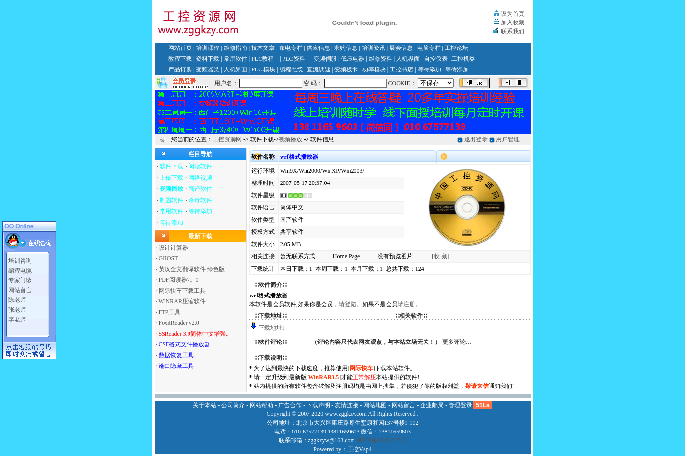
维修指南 (235, 48)
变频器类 (207, 69)
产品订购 (180, 69)
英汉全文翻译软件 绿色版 (192, 269)
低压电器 (352, 58)
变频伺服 (325, 58)
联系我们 (512, 31)
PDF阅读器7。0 (179, 279)
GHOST (168, 258)
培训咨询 (20, 259)
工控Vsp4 (359, 449)
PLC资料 (294, 58)
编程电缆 (291, 69)
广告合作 (290, 405)
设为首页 (512, 13)
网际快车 (361, 368)
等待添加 (429, 69)
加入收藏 (512, 22)
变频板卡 (346, 69)
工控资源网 (227, 139)
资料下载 (207, 58)
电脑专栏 (429, 48)
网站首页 (180, 48)
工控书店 (401, 69)
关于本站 (204, 405)
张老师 (17, 308)
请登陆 (347, 304)
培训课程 (207, 48)
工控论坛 (456, 48)
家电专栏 (291, 48)
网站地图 (375, 405)
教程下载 (180, 58)
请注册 (406, 304)
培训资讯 (373, 48)
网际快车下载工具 (182, 290)
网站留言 (20, 288)
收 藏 (440, 256)
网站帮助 (261, 405)
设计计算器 (173, 247)
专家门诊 (20, 278)
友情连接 (346, 405)
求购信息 (345, 48)
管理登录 (460, 405)
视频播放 (290, 139)
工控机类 (463, 58)
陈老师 (17, 298)
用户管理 (508, 139)
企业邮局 (432, 405)
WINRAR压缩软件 (182, 301)
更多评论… (457, 342)
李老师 (17, 318)
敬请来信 (477, 386)
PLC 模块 (263, 69)
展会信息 (401, 48)
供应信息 (318, 48)
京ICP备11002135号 (381, 440)
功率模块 (374, 69)
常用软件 (235, 58)
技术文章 (263, 48)
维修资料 (380, 58)
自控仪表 (436, 58)
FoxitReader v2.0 (179, 322)
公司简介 (233, 405)
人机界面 (408, 58)
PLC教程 (262, 58)
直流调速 (319, 69)
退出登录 (476, 139)
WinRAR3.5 (323, 377)
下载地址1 (272, 327)
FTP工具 (170, 312)
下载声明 (318, 405)
